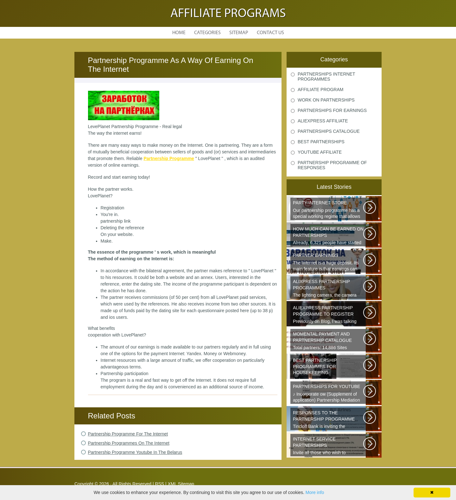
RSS (159, 483)
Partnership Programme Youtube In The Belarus (135, 452)
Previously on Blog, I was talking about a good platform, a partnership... (328, 315)
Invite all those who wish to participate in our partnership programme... (328, 446)
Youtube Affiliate (320, 152)
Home (179, 32)
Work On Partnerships (326, 99)
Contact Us (270, 32)
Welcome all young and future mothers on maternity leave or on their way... (328, 367)
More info (315, 492)
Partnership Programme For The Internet (128, 433)
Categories (207, 32)
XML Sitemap (181, 483)
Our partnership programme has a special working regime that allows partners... (328, 210)
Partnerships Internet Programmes (326, 76)
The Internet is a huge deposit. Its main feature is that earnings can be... (328, 262)
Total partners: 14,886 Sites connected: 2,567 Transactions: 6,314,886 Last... (328, 341)
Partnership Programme (168, 158)
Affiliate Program (320, 89)
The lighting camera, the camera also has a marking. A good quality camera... (328, 289)
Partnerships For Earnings (332, 110)
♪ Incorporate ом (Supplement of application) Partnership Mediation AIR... (328, 394)
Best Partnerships (321, 141)
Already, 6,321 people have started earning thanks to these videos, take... (328, 236)
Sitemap (238, 32)
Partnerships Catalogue (329, 131)
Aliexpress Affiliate (323, 120)
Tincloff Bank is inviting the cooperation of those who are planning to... (328, 420)
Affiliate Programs (228, 14)
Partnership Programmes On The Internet (128, 443)
